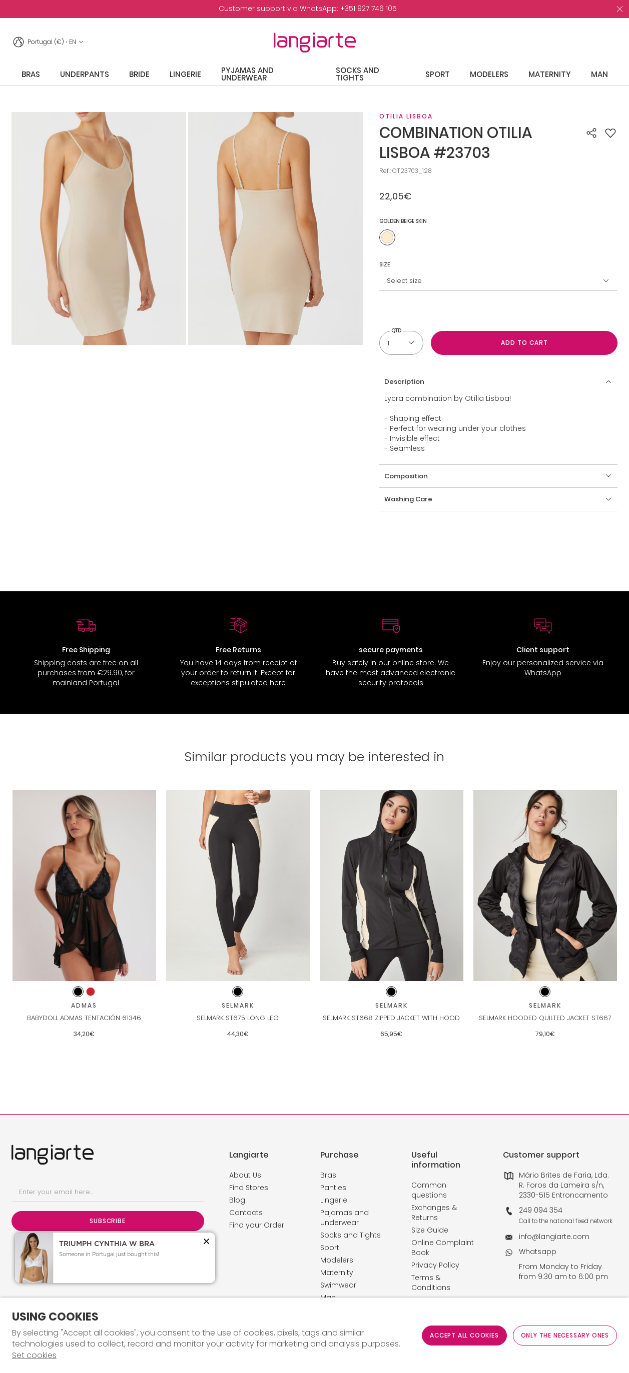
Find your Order (256, 1225)
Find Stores (248, 1188)
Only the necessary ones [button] (565, 1335)
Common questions (429, 1190)
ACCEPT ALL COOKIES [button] (464, 1335)
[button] (610, 133)
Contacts (246, 1213)
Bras (328, 1175)
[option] (308, 9)
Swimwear (338, 1285)
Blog (237, 1200)
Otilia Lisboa (406, 116)
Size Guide (429, 1230)
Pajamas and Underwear (344, 1218)
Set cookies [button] (34, 1355)
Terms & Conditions (430, 1283)
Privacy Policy (435, 1265)
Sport (329, 1248)
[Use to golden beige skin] (387, 237)
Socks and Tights (350, 1235)
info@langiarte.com (554, 1237)
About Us (245, 1175)
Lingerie (333, 1200)
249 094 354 (540, 1210)
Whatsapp (537, 1252)
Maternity (336, 1273)
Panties (333, 1188)
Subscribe (107, 1221)
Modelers (336, 1260)
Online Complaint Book (442, 1248)
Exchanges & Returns (434, 1213)
